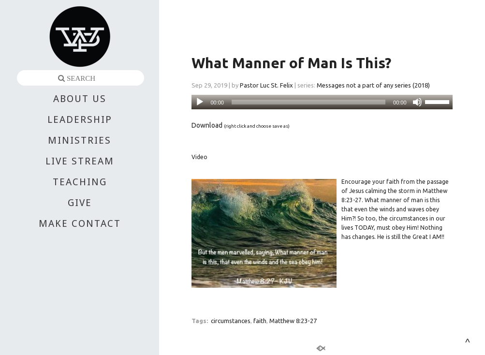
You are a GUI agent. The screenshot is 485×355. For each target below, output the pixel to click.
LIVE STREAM (79, 161)
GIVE (80, 202)
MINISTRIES (79, 140)
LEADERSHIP (79, 119)
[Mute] (417, 102)
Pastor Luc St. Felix (266, 85)
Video (199, 157)
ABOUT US (79, 98)
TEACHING (80, 182)
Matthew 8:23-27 (293, 320)
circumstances (230, 320)
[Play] (200, 102)
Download (206, 125)
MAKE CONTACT (80, 223)
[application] (321, 102)
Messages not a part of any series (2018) (373, 85)
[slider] (308, 102)
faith (259, 320)
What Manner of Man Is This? (291, 63)
